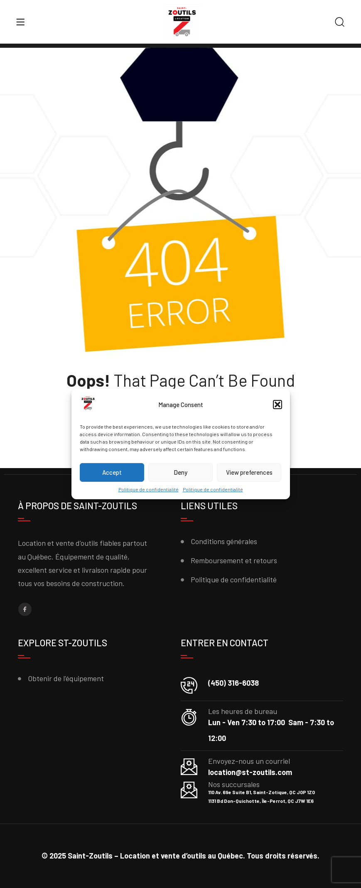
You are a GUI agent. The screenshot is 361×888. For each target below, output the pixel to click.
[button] (277, 404)
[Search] (340, 22)
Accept (112, 472)
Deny (180, 472)
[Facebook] (24, 609)
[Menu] (20, 22)
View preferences (249, 472)
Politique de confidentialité (148, 489)
